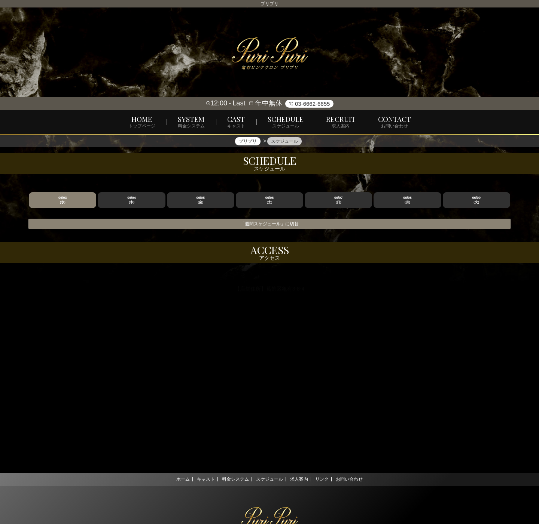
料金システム (232, 479)
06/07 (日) (338, 200)
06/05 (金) (200, 200)
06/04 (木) (131, 200)
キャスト (199, 479)
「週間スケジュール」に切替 (269, 223)
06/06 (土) (269, 200)
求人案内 (302, 479)
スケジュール (269, 479)
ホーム (173, 479)
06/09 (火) (476, 200)
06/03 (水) (62, 200)
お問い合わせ (358, 479)
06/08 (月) (407, 200)
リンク (328, 479)
